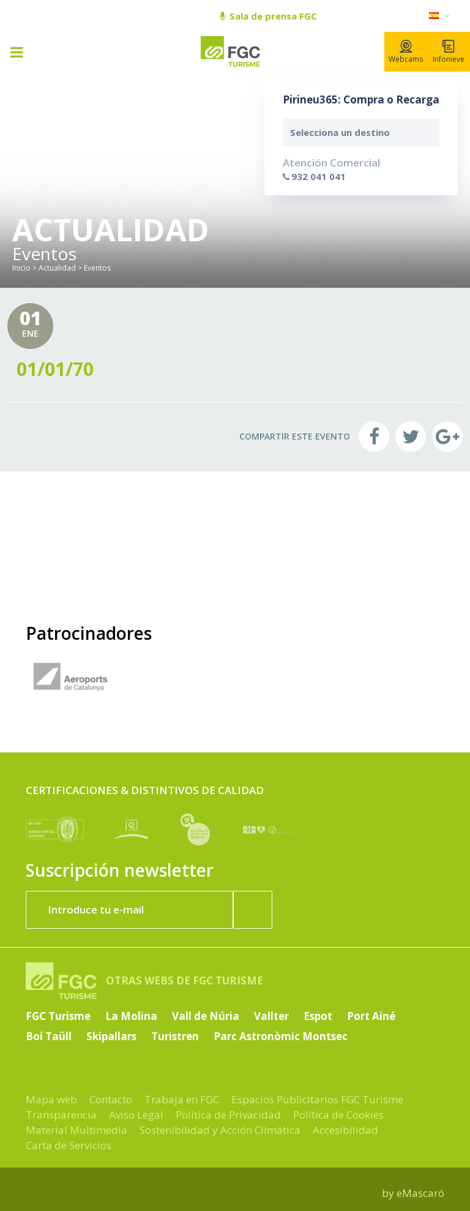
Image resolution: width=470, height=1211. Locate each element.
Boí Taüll (49, 1036)
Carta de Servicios (68, 1145)
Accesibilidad (345, 1130)
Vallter (271, 1016)
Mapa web (51, 1099)
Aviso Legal (136, 1115)
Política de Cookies (338, 1115)
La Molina (131, 1016)
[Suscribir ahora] (252, 910)
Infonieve (448, 52)
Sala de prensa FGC (268, 16)
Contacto (110, 1099)
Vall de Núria (205, 1016)
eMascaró (420, 1193)
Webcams (406, 52)
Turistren (175, 1036)
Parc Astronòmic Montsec (281, 1036)
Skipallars (111, 1036)
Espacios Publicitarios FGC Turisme (317, 1099)
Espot (318, 1016)
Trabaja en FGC (181, 1099)
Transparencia (61, 1115)
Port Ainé (371, 1016)
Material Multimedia (76, 1130)
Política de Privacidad (228, 1115)
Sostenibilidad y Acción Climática (220, 1130)
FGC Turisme (58, 1016)
